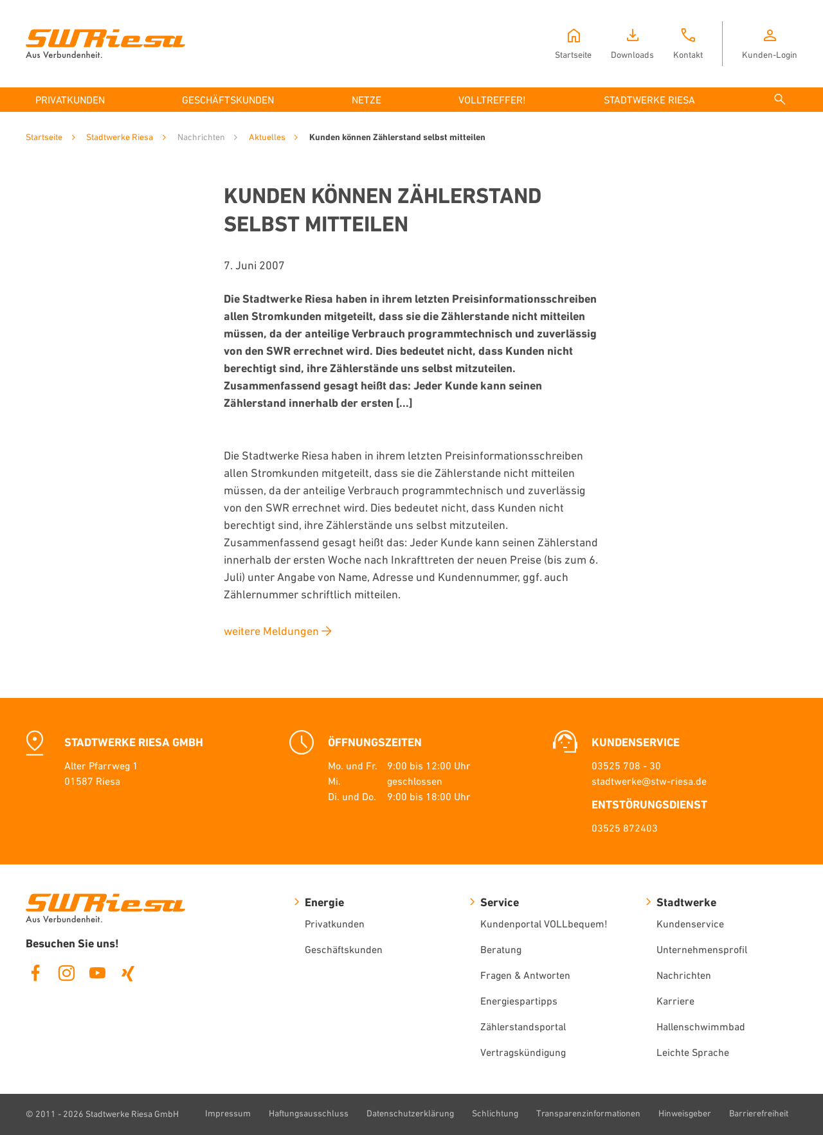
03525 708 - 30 (626, 765)
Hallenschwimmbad (700, 1026)
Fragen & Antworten (525, 975)
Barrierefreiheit (758, 1113)
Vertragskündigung (523, 1052)
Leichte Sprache (692, 1052)
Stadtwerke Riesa (119, 137)
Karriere (675, 1000)
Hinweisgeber (684, 1113)
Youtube (97, 973)
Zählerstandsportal (523, 1026)
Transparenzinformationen (588, 1113)
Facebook (35, 973)
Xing (128, 973)
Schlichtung (495, 1113)
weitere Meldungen (271, 631)
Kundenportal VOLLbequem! (544, 923)
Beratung (500, 949)
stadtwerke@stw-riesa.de (649, 781)
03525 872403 (625, 828)
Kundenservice (690, 923)
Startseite (44, 137)
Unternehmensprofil (701, 949)
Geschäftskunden (344, 949)
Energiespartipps (518, 1000)
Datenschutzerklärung (410, 1113)
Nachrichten (683, 975)
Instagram (66, 973)
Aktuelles (267, 137)
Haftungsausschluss (308, 1113)
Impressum (228, 1113)
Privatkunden (335, 923)
